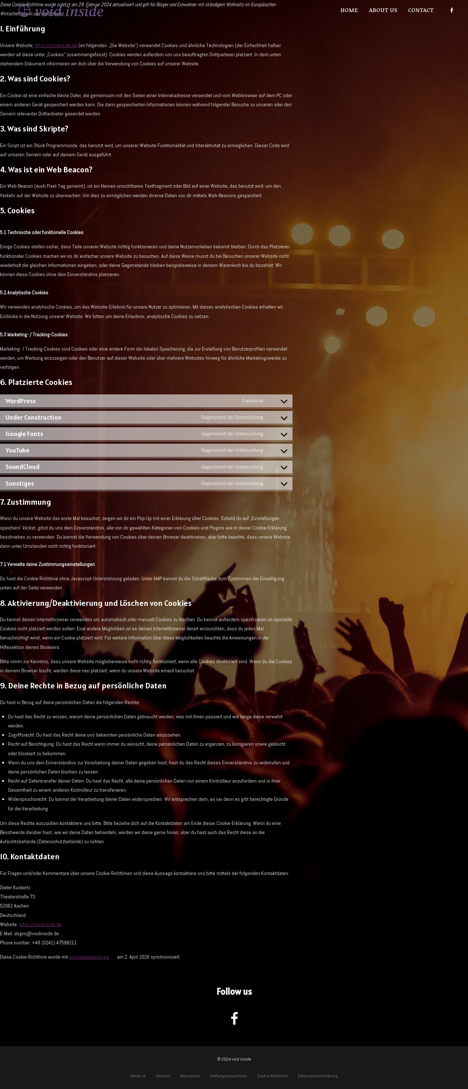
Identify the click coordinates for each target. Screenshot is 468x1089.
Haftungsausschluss (228, 1076)
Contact (421, 11)
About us (383, 11)
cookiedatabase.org (89, 957)
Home (349, 11)
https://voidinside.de (56, 45)
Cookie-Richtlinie (272, 1076)
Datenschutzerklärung (318, 1076)
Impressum (190, 1076)
